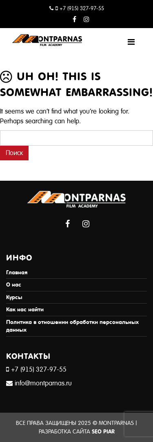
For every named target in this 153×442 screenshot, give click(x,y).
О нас (13, 285)
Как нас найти (25, 309)
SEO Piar (103, 432)
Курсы (14, 297)
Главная (16, 272)
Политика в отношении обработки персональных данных (72, 326)
